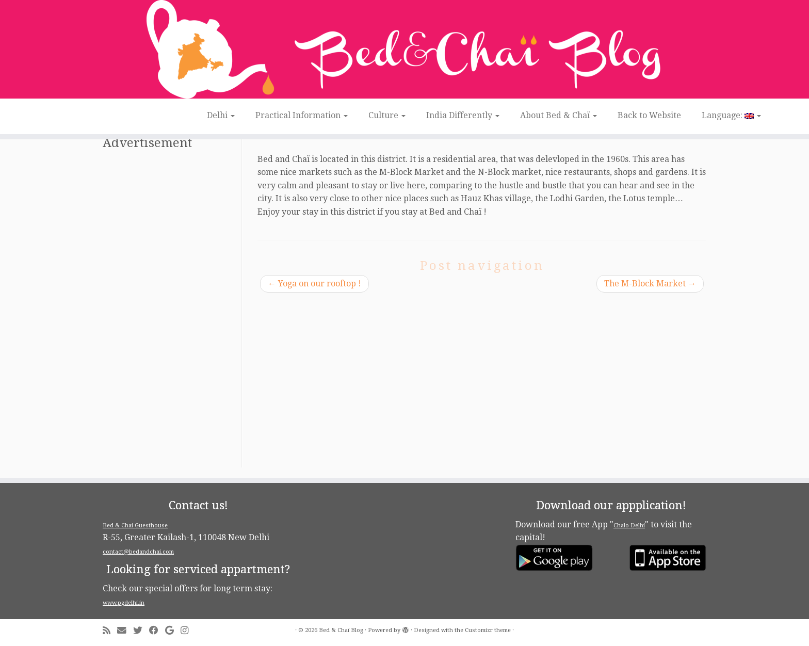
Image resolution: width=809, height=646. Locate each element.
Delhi (221, 115)
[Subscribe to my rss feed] (110, 630)
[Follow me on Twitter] (141, 630)
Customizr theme (488, 630)
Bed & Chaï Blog (341, 630)
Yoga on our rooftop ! (314, 283)
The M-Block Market (650, 283)
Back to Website (649, 115)
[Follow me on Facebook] (157, 630)
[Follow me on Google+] (173, 630)
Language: (731, 115)
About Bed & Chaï (558, 115)
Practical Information (301, 115)
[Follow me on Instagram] (188, 630)
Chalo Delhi (629, 525)
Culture (387, 115)
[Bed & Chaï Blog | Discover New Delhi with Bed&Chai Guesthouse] (404, 49)
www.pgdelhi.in (123, 603)
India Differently (462, 115)
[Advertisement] (171, 312)
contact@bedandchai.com (138, 551)
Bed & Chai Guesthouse (135, 525)
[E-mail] (125, 630)
